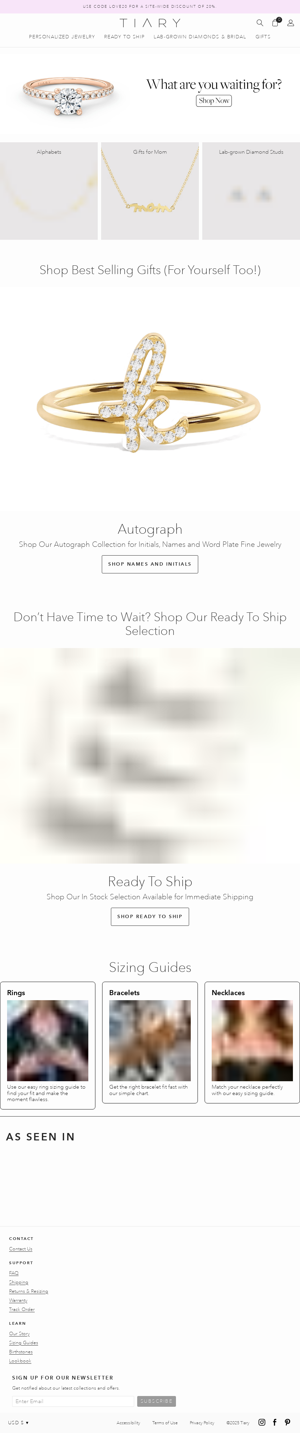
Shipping (18, 1282)
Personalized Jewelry (62, 37)
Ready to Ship (124, 37)
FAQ (14, 1273)
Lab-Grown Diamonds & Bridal (200, 37)
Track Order (22, 1310)
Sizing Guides (23, 1343)
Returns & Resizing (28, 1291)
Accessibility (128, 1423)
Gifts (263, 37)
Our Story (19, 1334)
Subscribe (157, 1401)
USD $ (18, 1423)
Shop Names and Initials (150, 564)
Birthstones (21, 1352)
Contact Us (20, 1249)
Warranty (18, 1300)
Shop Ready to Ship (150, 916)
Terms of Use (165, 1423)
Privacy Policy (202, 1423)
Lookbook (20, 1361)
